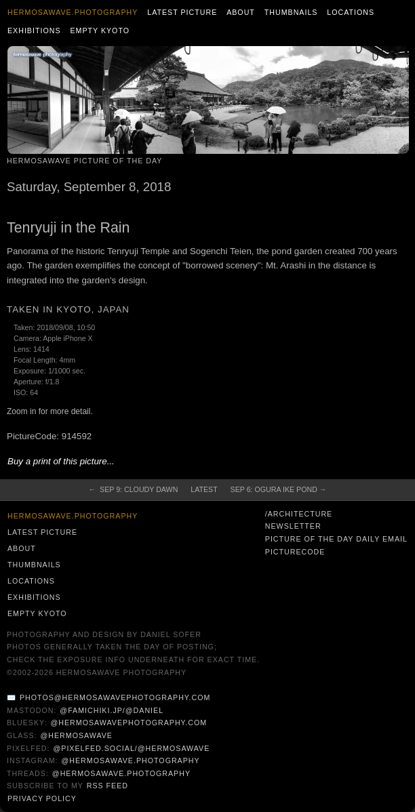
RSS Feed (107, 785)
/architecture (298, 514)
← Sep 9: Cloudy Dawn (133, 489)
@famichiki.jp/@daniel (111, 710)
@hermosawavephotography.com (129, 722)
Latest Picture (182, 12)
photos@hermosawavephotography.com (115, 697)
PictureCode (295, 552)
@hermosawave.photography (130, 760)
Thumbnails (291, 12)
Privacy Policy (42, 798)
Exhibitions (34, 30)
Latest (204, 489)
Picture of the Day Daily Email (336, 539)
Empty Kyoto (100, 30)
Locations (350, 12)
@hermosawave (76, 735)
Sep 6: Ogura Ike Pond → (279, 489)
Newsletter (293, 526)
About (240, 12)
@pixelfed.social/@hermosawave (131, 748)
